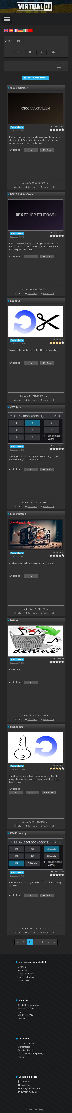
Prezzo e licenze (26, 977)
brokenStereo (18, 514)
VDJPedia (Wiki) (26, 1015)
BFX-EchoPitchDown (21, 194)
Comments (32, 187)
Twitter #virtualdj (28, 1091)
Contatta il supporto (28, 1005)
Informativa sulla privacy (31, 1053)
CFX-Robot (16, 407)
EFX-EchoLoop (18, 833)
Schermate (23, 980)
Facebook (24, 1081)
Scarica (22, 966)
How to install (48, 187)
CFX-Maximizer (19, 88)
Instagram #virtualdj (30, 1088)
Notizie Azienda (26, 1043)
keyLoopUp (16, 727)
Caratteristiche (25, 973)
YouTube (24, 1085)
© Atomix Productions (36, 1109)
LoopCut (15, 301)
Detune (14, 620)
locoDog (60, 339)
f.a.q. (20, 1012)
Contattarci (24, 1046)
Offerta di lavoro (26, 1050)
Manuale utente (26, 1008)
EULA (21, 1057)
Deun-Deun (59, 126)
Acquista (22, 970)
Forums (22, 1018)
